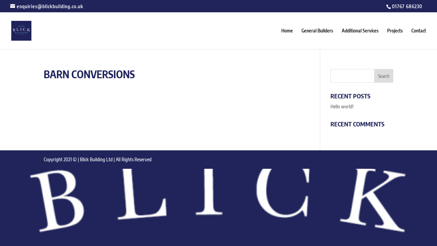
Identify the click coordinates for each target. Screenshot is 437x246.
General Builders (317, 30)
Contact (418, 30)
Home (287, 30)
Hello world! (341, 106)
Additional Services (360, 30)
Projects (395, 30)
